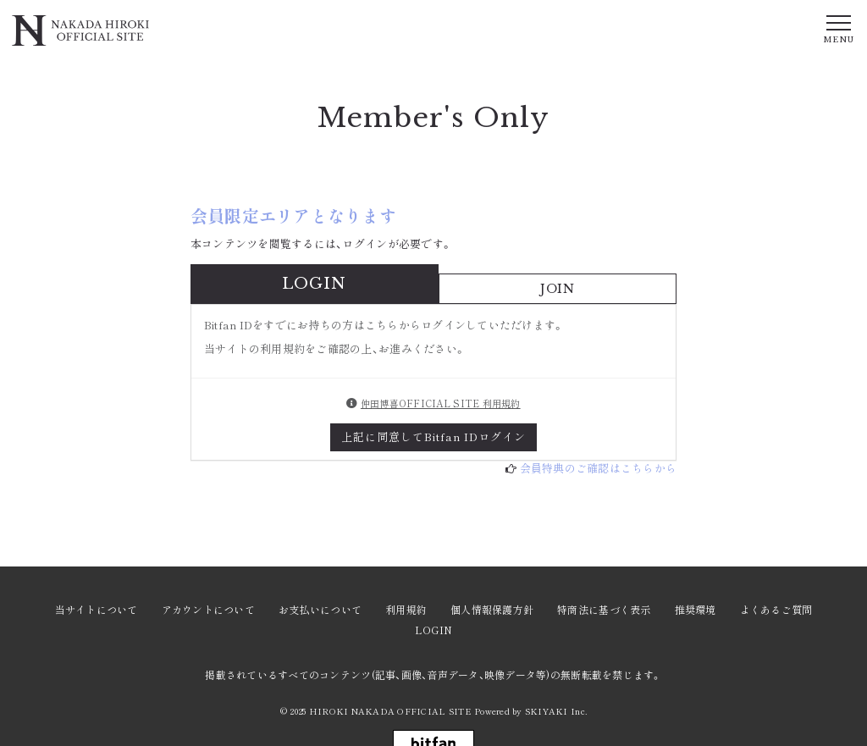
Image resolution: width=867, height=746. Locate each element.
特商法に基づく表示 (603, 609)
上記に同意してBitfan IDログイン (434, 436)
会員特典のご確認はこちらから (598, 468)
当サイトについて (96, 609)
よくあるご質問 (776, 609)
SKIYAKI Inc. (556, 711)
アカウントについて (208, 609)
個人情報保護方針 (491, 609)
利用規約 (406, 609)
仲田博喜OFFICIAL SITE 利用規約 (441, 403)
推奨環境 (695, 609)
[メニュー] (838, 28)
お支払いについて (320, 609)
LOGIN (433, 629)
